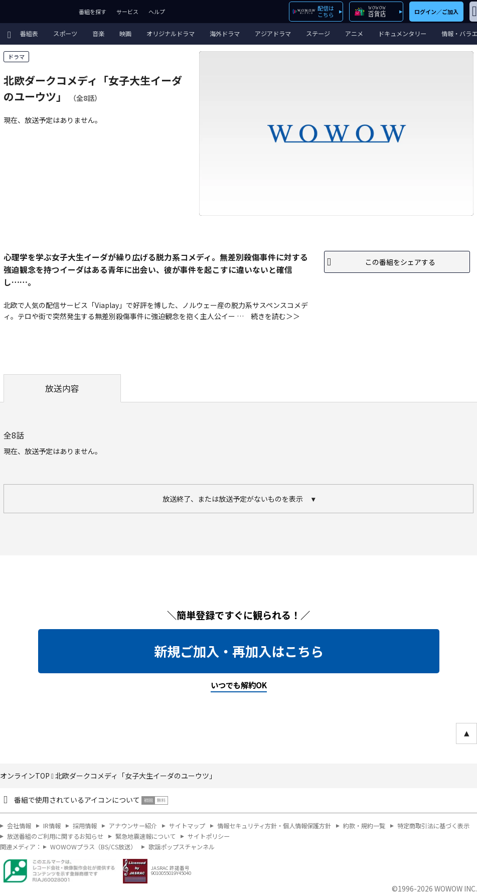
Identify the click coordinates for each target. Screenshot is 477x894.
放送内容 (62, 388)
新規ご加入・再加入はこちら (239, 651)
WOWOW (37, 11)
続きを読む (268, 316)
